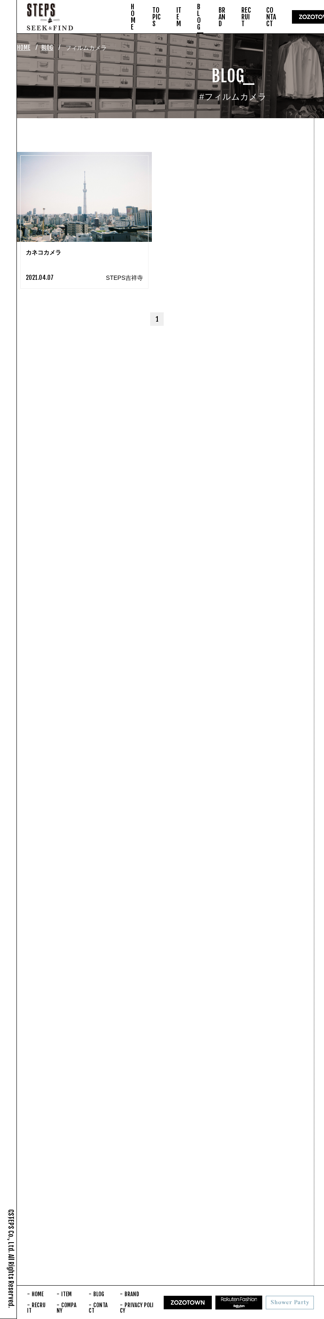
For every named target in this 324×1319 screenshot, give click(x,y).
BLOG (47, 47)
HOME (23, 47)
